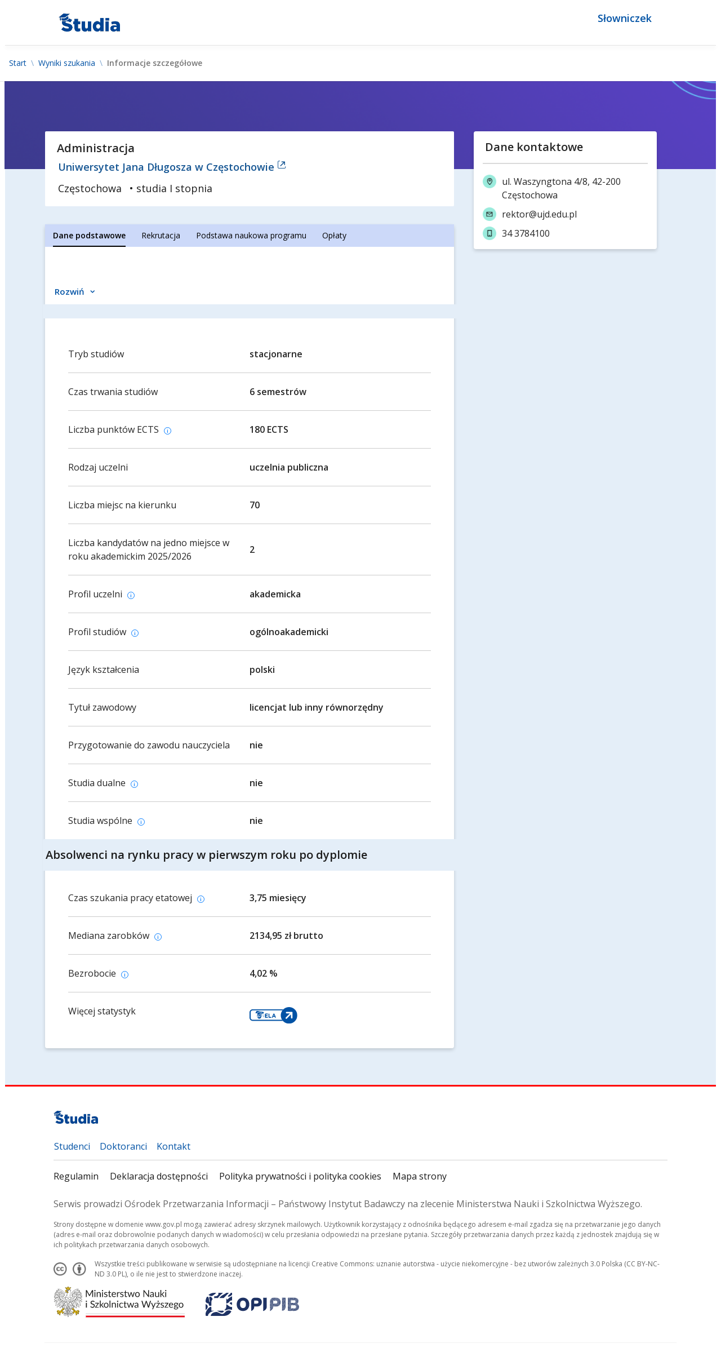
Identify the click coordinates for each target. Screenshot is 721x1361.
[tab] (89, 235)
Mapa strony (420, 1176)
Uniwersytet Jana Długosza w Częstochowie (172, 167)
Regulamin (76, 1176)
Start (17, 63)
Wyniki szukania (66, 63)
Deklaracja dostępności (159, 1176)
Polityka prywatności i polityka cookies (300, 1176)
